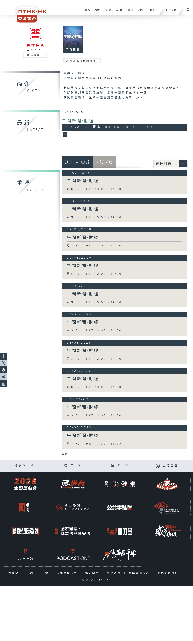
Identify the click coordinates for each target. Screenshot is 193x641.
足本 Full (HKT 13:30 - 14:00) (95, 443)
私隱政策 (114, 573)
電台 (97, 12)
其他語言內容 (169, 573)
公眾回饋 (171, 465)
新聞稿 (14, 573)
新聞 (107, 12)
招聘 (31, 573)
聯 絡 (123, 465)
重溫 (129, 12)
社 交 (76, 465)
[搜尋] (187, 9)
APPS (140, 12)
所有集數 (73, 49)
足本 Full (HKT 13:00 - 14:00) (95, 189)
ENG (169, 10)
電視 (86, 12)
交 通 (29, 465)
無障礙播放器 (140, 573)
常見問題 (93, 573)
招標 (46, 573)
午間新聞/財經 (78, 121)
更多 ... (66, 454)
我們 (151, 12)
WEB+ (118, 12)
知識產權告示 (68, 573)
